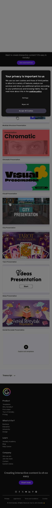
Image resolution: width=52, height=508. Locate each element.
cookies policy (35, 91)
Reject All (25, 104)
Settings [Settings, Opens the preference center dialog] (25, 98)
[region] (26, 93)
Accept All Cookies (26, 111)
